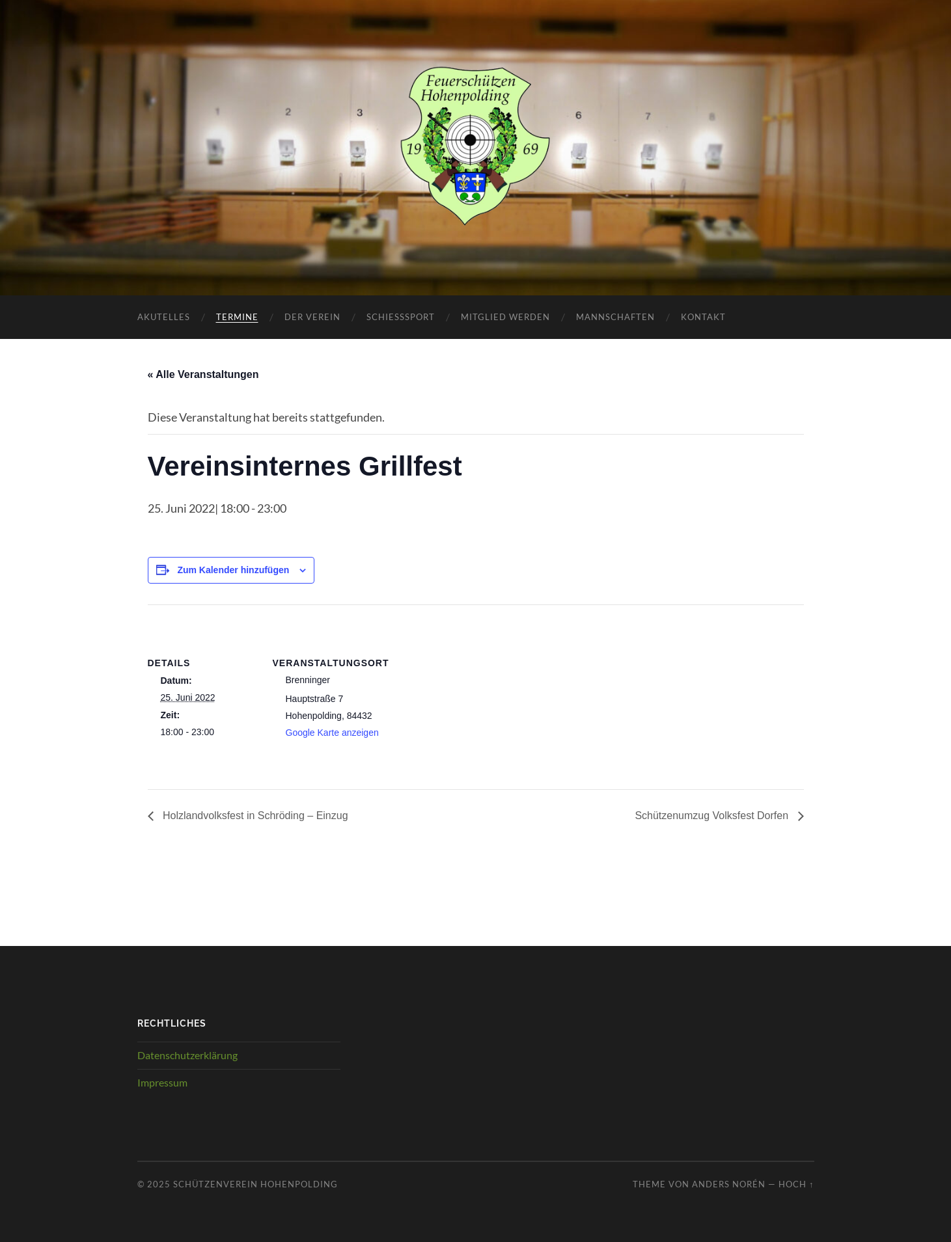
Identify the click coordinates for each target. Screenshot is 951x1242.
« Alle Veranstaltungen (203, 374)
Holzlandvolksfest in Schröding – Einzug (254, 815)
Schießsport (400, 317)
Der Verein (312, 317)
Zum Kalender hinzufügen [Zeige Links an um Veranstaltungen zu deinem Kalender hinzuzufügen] (233, 570)
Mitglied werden (505, 317)
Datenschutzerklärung (187, 1055)
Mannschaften (615, 317)
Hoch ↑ (796, 1184)
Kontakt (703, 317)
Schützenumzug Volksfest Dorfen (713, 815)
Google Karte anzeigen (332, 732)
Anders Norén (728, 1184)
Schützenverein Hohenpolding (255, 1184)
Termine (237, 317)
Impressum (162, 1082)
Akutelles (163, 317)
